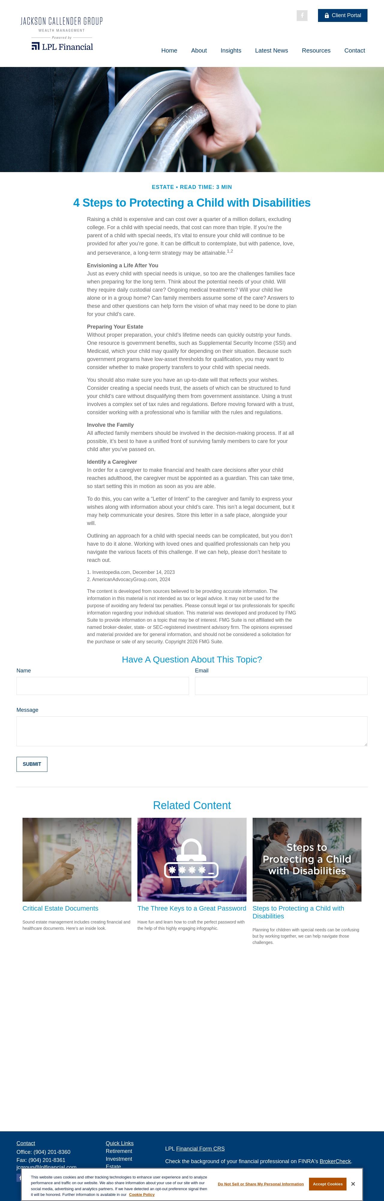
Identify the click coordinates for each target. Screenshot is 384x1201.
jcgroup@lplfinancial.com (46, 1167)
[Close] (353, 1183)
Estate (113, 1167)
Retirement (119, 1151)
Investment (119, 1159)
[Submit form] (31, 764)
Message (27, 710)
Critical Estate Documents (60, 908)
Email (201, 671)
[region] (192, 1184)
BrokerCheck (335, 1161)
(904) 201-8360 (52, 1152)
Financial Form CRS (200, 1149)
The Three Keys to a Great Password (191, 908)
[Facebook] (302, 15)
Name (23, 671)
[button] (169, 50)
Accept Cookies (328, 1184)
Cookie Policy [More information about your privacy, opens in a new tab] (141, 1194)
